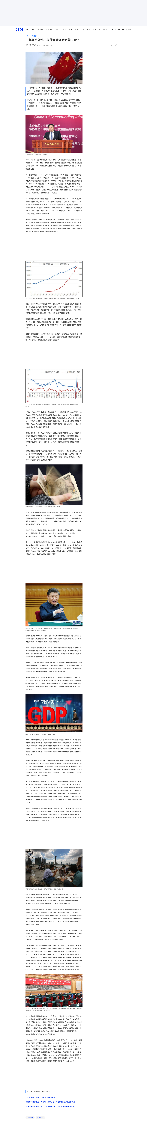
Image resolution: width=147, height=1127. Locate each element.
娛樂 (33, 29)
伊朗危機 (49, 29)
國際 (76, 29)
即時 (64, 29)
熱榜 (70, 29)
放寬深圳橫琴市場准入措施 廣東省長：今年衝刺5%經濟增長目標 (50, 1102)
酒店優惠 (41, 29)
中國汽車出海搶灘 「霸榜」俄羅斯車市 (40, 1097)
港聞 (27, 29)
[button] (111, 45)
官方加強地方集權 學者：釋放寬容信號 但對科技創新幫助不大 (50, 1106)
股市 (88, 29)
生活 (94, 29)
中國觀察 (34, 36)
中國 (82, 29)
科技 (100, 29)
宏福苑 (58, 29)
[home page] (19, 29)
